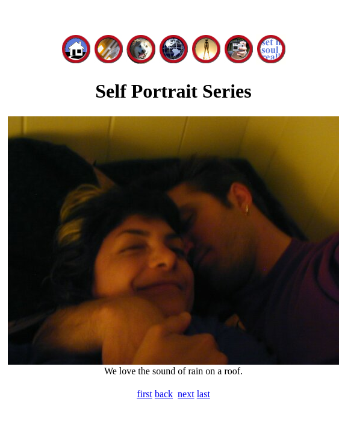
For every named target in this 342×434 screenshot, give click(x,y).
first (144, 394)
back (164, 394)
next (186, 394)
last (203, 394)
